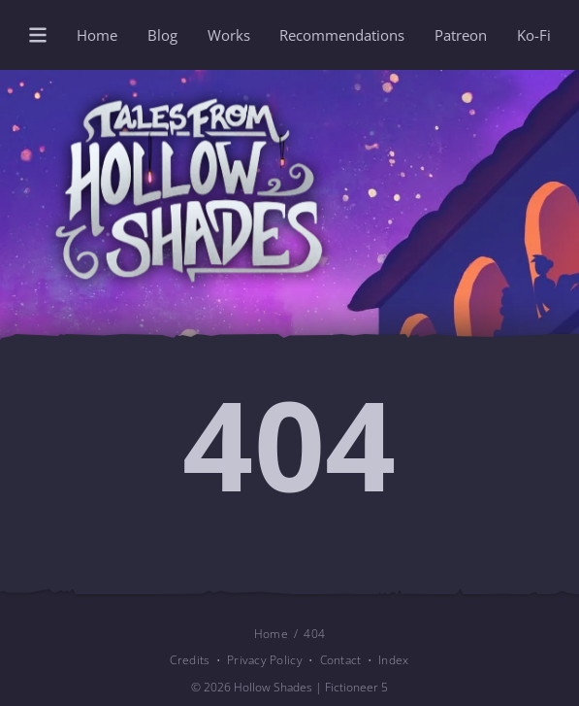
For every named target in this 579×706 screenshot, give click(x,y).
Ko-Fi (534, 35)
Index (393, 659)
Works (229, 35)
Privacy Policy (265, 659)
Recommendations (341, 35)
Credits (189, 659)
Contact (341, 659)
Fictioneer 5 (356, 687)
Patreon (460, 35)
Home (97, 35)
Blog (162, 35)
